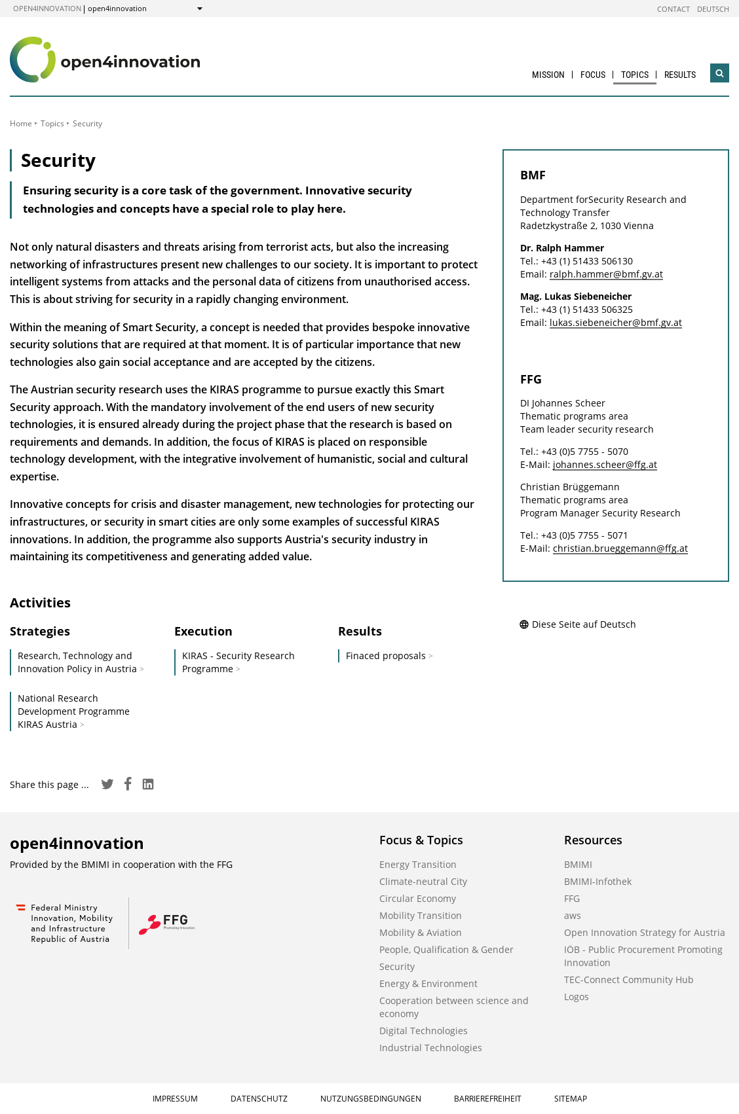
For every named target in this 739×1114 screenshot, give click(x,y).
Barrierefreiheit (487, 1098)
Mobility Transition (420, 915)
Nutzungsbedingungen (370, 1098)
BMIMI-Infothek (598, 881)
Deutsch (713, 9)
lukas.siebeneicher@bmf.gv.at (616, 322)
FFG (572, 898)
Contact (673, 9)
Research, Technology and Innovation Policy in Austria (77, 662)
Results (680, 74)
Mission (548, 74)
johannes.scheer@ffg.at (605, 464)
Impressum (175, 1098)
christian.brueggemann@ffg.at (620, 548)
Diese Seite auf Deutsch (577, 624)
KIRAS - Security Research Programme (238, 662)
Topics (635, 74)
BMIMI (578, 864)
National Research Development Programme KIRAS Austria (74, 711)
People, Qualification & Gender (446, 949)
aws (572, 915)
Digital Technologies (423, 1030)
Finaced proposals (386, 655)
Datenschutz (259, 1098)
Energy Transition (418, 864)
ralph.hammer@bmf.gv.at (606, 274)
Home (21, 123)
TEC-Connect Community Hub (629, 979)
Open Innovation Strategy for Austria (644, 932)
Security (397, 966)
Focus (592, 74)
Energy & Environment (428, 983)
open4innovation (47, 8)
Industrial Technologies (430, 1047)
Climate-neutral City (423, 881)
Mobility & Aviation (420, 932)
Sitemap (570, 1098)
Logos (576, 996)
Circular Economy (417, 898)
